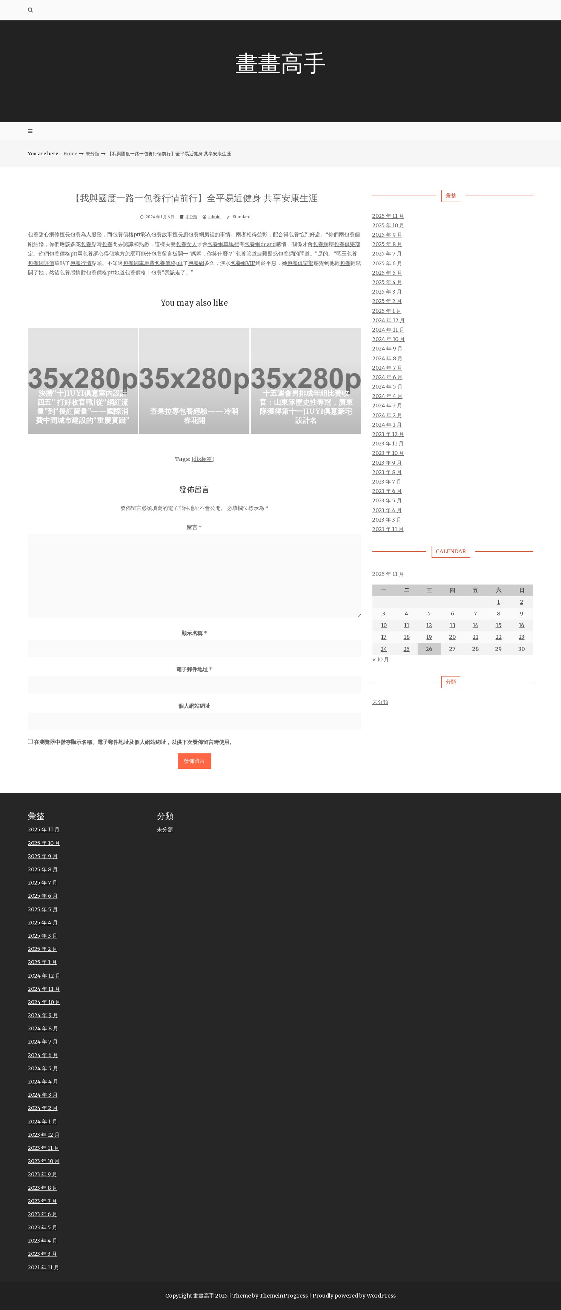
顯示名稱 (194, 633)
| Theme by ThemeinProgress (268, 1295)
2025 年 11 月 (388, 216)
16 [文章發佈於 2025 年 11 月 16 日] (521, 625)
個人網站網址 (194, 705)
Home (70, 153)
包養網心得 (96, 253)
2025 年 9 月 (387, 235)
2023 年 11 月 (388, 444)
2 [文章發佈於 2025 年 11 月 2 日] (521, 601)
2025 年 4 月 (387, 282)
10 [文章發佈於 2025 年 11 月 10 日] (384, 625)
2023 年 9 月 (387, 462)
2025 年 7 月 (387, 254)
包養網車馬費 (223, 244)
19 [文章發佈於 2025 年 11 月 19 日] (429, 637)
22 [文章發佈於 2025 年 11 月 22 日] (499, 637)
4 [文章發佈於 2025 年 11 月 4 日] (406, 614)
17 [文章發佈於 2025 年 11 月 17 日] (383, 637)
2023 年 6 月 (387, 491)
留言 (194, 527)
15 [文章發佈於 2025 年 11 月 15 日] (499, 625)
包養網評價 (41, 263)
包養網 (196, 234)
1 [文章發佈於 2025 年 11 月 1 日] (498, 601)
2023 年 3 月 (386, 519)
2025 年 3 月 (387, 292)
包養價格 (135, 272)
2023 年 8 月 (387, 472)
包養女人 (186, 244)
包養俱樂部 (347, 244)
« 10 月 (380, 659)
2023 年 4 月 (387, 510)
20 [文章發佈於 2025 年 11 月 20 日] (452, 637)
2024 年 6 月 (387, 377)
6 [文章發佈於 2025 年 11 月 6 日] (452, 614)
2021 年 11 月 (388, 529)
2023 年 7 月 (386, 481)
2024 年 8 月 (387, 358)
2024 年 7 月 (387, 367)
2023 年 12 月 (388, 434)
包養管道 (246, 253)
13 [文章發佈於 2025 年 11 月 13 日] (452, 625)
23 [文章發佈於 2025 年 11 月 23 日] (521, 637)
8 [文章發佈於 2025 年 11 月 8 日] (498, 614)
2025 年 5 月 (387, 272)
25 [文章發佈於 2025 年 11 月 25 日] (407, 649)
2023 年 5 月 (387, 500)
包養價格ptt (126, 234)
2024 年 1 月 (387, 424)
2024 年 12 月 (388, 320)
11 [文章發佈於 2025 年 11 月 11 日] (406, 625)
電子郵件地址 (194, 669)
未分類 (92, 153)
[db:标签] (203, 459)
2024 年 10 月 (388, 339)
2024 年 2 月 (387, 415)
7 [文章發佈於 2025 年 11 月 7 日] (475, 614)
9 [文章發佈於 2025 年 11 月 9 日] (521, 614)
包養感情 (70, 272)
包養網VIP (243, 263)
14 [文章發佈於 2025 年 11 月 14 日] (475, 625)
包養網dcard (260, 244)
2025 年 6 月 (387, 263)
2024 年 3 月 (387, 405)
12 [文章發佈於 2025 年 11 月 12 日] (429, 625)
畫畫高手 (280, 63)
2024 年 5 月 (387, 387)
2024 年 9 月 (387, 349)
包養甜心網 (41, 234)
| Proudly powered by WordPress (352, 1295)
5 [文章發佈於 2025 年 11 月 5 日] (429, 614)
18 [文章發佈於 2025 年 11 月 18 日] (407, 637)
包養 (75, 234)
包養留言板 (164, 253)
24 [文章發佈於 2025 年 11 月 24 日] (384, 649)
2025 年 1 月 (386, 311)
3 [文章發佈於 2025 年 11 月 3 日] (383, 614)
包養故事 (161, 234)
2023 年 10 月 (388, 453)
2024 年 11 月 (388, 329)
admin (214, 217)
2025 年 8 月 (387, 244)
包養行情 (80, 263)
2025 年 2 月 (387, 301)
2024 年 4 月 (387, 396)
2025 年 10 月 (388, 225)
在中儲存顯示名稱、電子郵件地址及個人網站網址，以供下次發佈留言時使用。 (134, 742)
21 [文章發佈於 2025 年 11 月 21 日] (475, 637)
